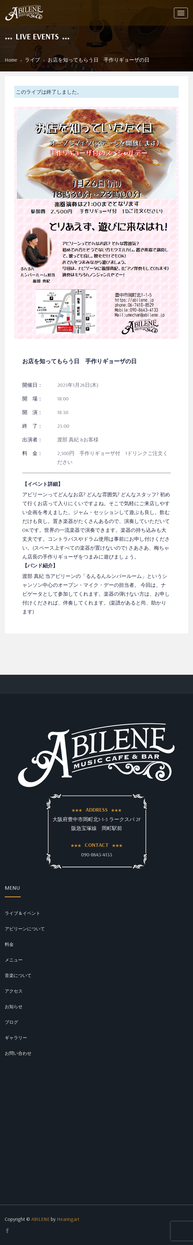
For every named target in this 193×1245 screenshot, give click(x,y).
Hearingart (68, 1219)
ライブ (32, 60)
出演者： (32, 439)
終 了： (32, 426)
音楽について (18, 975)
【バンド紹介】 (40, 565)
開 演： (32, 412)
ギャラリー (16, 1038)
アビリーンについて (25, 929)
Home (11, 60)
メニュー (14, 960)
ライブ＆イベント (22, 913)
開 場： (32, 398)
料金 (9, 944)
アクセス (14, 991)
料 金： (32, 453)
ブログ (11, 1022)
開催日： (32, 385)
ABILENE (40, 1219)
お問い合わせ (18, 1053)
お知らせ (14, 1006)
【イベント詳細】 (42, 484)
